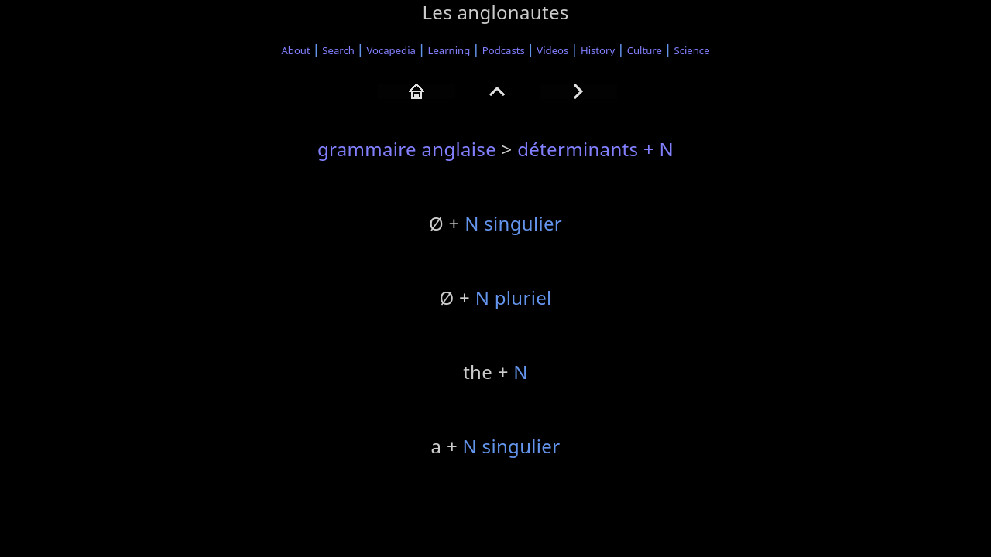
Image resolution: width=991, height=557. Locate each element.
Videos (552, 50)
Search (338, 50)
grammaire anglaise (406, 149)
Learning (449, 50)
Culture (644, 50)
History (598, 50)
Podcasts (503, 50)
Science (692, 50)
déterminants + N (595, 149)
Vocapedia (390, 50)
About (295, 50)
